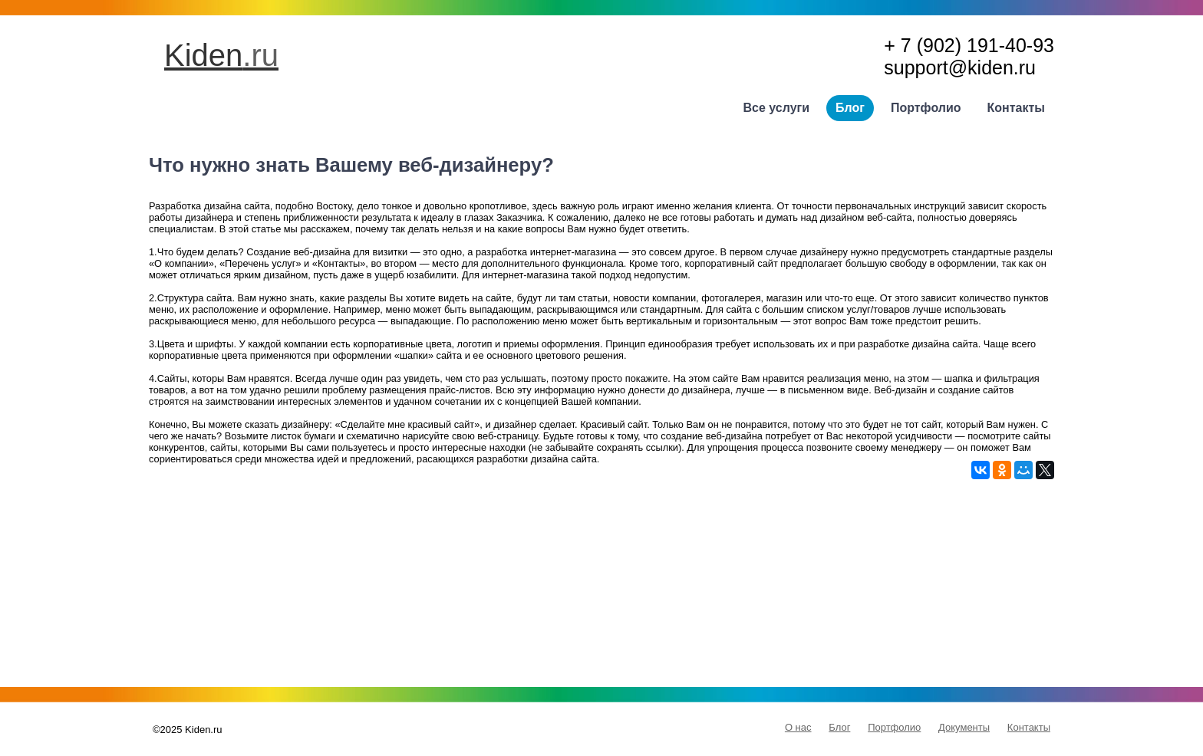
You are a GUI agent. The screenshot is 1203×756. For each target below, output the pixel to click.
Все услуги (776, 107)
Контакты (1016, 107)
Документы (964, 727)
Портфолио (926, 107)
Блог (850, 107)
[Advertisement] (601, 586)
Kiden (221, 55)
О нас (798, 727)
